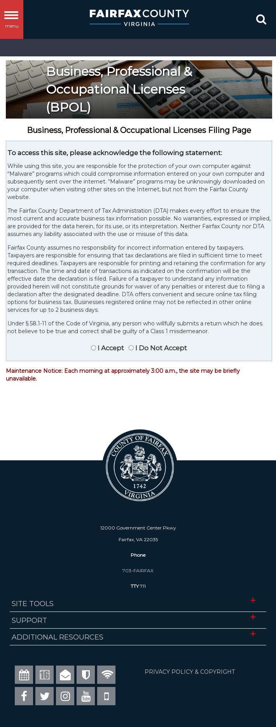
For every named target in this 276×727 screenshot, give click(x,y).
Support (29, 620)
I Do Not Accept (160, 348)
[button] (260, 20)
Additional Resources (57, 637)
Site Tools (33, 603)
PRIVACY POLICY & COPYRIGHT (190, 671)
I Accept (110, 348)
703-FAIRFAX (138, 570)
